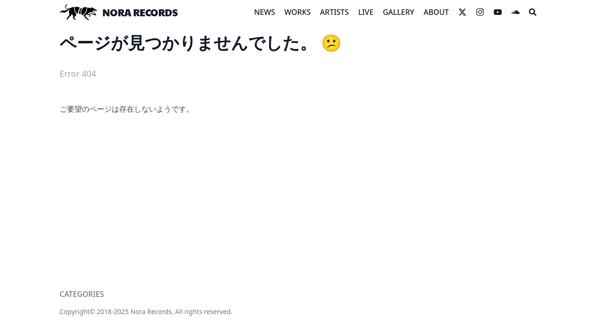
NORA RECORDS (140, 12)
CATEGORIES (82, 294)
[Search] (532, 12)
